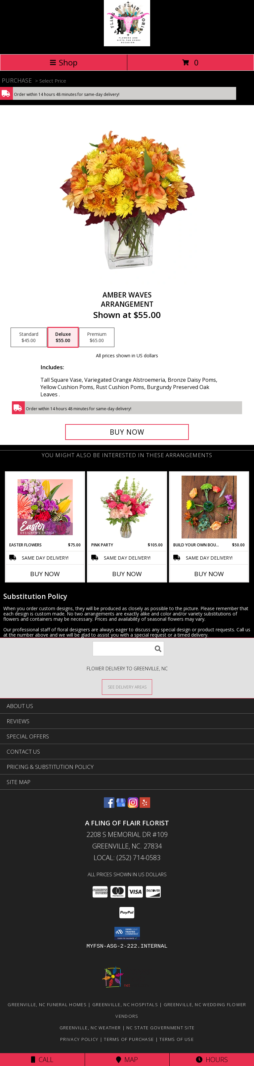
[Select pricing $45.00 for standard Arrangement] (29, 337)
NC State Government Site (160, 1028)
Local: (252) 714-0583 (127, 857)
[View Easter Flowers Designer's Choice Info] (45, 507)
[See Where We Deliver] (127, 687)
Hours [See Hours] (212, 1059)
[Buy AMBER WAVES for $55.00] (127, 432)
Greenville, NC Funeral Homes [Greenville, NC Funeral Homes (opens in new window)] (47, 1004)
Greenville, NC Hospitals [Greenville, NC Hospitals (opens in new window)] (125, 1004)
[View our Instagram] (133, 805)
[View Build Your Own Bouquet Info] (209, 507)
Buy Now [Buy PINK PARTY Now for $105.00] (127, 574)
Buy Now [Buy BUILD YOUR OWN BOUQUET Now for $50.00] (209, 574)
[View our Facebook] (109, 805)
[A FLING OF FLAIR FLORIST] (127, 44)
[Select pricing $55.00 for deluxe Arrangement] (63, 337)
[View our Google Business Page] (121, 805)
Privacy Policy (79, 1039)
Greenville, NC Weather (90, 1028)
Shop (63, 62)
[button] (127, 933)
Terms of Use (176, 1039)
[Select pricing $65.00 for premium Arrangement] (96, 337)
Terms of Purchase (129, 1039)
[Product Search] (128, 648)
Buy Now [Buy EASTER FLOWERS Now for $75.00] (45, 574)
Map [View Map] (127, 1059)
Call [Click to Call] (42, 1059)
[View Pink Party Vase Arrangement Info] (127, 507)
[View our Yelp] (145, 805)
